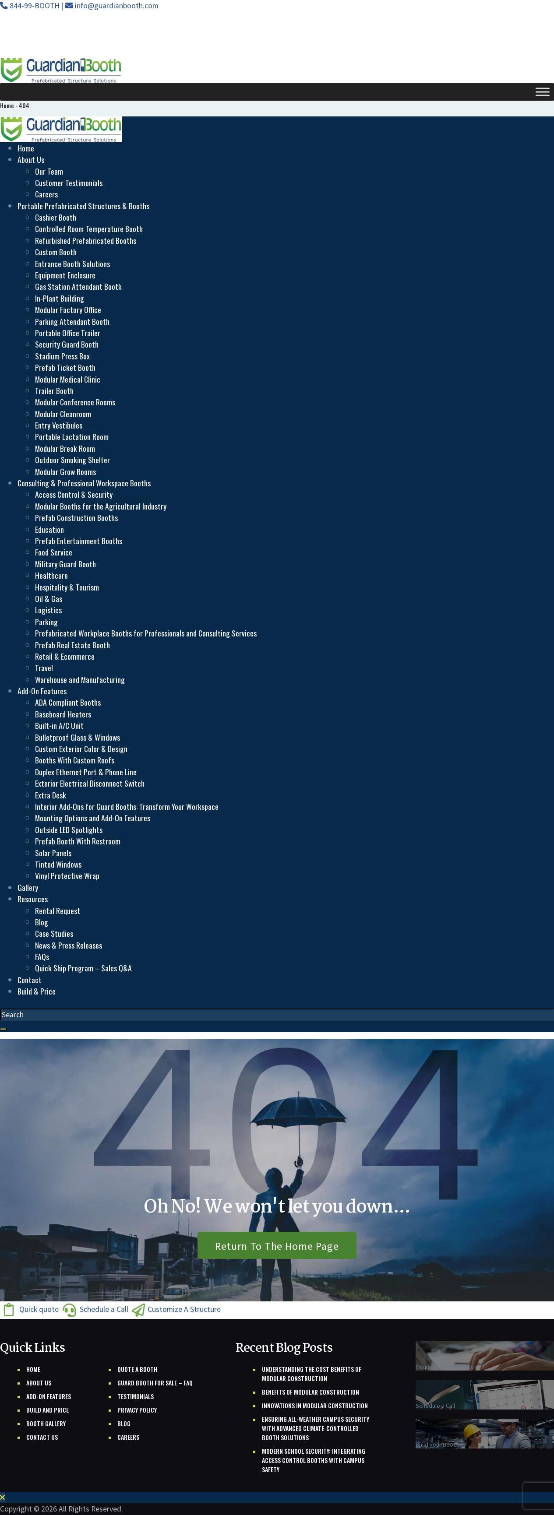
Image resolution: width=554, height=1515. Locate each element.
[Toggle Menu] (543, 92)
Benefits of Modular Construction (310, 1391)
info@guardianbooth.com (112, 6)
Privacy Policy (137, 1409)
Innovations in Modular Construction (315, 1405)
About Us (38, 1382)
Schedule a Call (95, 1310)
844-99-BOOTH (30, 6)
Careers (128, 1436)
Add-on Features (48, 1396)
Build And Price (47, 1409)
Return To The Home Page (277, 1246)
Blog (124, 1423)
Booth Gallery (46, 1423)
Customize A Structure (175, 1310)
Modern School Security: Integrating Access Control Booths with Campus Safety (313, 1460)
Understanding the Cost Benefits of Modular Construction (311, 1373)
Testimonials (135, 1396)
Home (33, 1369)
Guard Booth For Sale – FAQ (155, 1382)
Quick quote (30, 1310)
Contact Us (42, 1436)
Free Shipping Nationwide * (59, 42)
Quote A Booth (137, 1369)
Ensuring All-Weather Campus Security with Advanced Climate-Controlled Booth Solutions (315, 1428)
